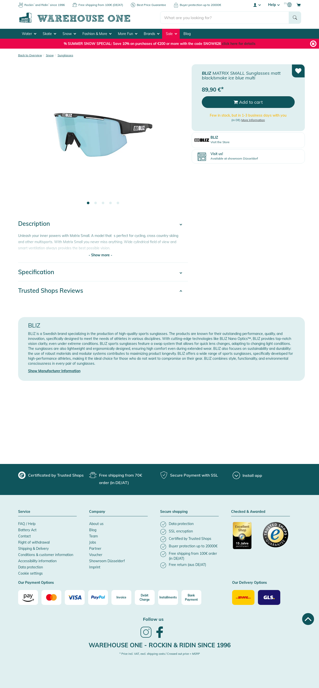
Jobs (92, 542)
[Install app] (247, 475)
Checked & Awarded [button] (248, 512)
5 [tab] (117, 203)
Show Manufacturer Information (54, 371)
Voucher (95, 555)
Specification (36, 272)
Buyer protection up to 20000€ (200, 5)
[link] (146, 637)
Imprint (94, 567)
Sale (171, 34)
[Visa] (75, 597)
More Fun (127, 34)
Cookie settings (30, 573)
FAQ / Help (26, 524)
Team (93, 536)
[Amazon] (28, 597)
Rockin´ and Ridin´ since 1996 (44, 5)
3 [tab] (103, 203)
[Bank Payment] (191, 597)
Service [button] (24, 512)
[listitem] (189, 524)
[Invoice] (121, 597)
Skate (49, 34)
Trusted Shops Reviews (50, 290)
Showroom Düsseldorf (107, 561)
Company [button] (97, 512)
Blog (187, 34)
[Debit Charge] (145, 597)
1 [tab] (88, 203)
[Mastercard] (51, 597)
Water (29, 34)
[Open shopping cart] (298, 4)
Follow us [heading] (153, 619)
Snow (69, 34)
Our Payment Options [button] (36, 583)
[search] (224, 17)
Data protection (30, 567)
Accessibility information (37, 561)
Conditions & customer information (45, 555)
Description (34, 223)
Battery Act (27, 530)
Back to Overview (30, 55)
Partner (95, 548)
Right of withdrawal (34, 542)
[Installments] (168, 597)
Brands (151, 34)
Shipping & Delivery (33, 548)
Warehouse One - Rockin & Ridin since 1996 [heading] (160, 645)
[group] (51, 475)
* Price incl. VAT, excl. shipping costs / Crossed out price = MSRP (159, 653)
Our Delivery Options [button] (249, 583)
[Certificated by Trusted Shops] (245, 538)
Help (274, 4)
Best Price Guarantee (151, 5)
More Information (253, 120)
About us (96, 524)
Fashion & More (96, 34)
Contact (24, 536)
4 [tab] (110, 203)
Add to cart (248, 102)
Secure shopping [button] (174, 512)
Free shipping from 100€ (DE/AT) (100, 5)
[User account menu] (256, 4)
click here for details (238, 43)
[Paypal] (98, 597)
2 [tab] (95, 203)
